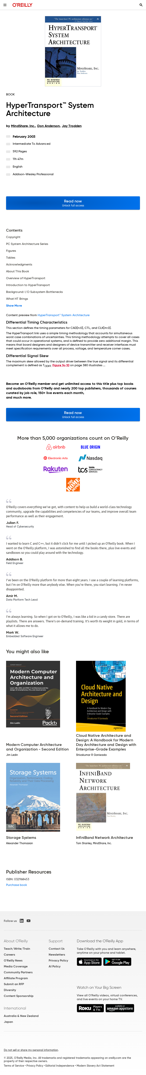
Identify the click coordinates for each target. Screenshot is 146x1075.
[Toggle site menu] (5, 5)
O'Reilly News (13, 960)
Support (56, 941)
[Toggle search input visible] (141, 5)
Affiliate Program (16, 978)
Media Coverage (16, 966)
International (15, 1008)
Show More (14, 305)
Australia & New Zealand (21, 1016)
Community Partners (18, 972)
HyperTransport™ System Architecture (64, 315)
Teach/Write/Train (17, 949)
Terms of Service (14, 1065)
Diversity (10, 990)
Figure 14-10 (60, 365)
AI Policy (54, 966)
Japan (8, 1022)
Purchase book (16, 885)
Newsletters (57, 955)
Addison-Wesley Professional (33, 174)
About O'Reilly (16, 941)
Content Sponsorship (18, 996)
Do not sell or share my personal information (31, 1050)
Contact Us (56, 949)
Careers (9, 955)
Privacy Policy (58, 960)
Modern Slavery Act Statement (95, 1065)
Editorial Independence (59, 1065)
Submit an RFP (14, 984)
